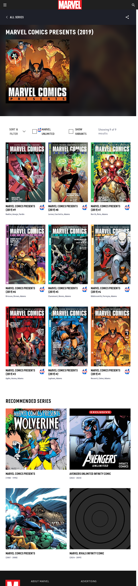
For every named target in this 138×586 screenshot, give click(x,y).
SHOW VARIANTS (80, 131)
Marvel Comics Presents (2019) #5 (63, 290)
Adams (67, 214)
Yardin (21, 214)
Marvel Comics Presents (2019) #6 (20, 290)
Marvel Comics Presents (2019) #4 (105, 290)
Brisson (9, 296)
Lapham (51, 378)
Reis (99, 214)
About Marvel (40, 581)
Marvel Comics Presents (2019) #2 (63, 372)
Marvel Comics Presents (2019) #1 (105, 372)
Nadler (8, 214)
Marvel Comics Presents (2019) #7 (105, 208)
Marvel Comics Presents (20, 474)
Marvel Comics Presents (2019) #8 (63, 208)
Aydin (8, 378)
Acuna (14, 378)
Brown (16, 296)
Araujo (15, 214)
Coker (101, 378)
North (93, 214)
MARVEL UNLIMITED (48, 131)
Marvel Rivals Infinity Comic (87, 553)
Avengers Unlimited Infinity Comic (90, 474)
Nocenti (94, 378)
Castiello (59, 214)
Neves (61, 296)
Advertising (89, 581)
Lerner (51, 214)
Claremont (53, 296)
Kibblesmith (96, 296)
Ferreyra (106, 296)
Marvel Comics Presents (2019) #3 (20, 372)
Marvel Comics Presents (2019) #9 (20, 208)
